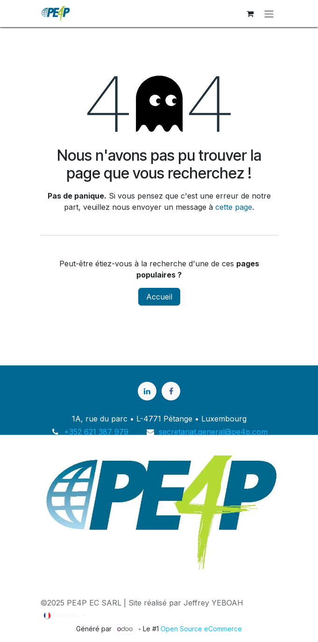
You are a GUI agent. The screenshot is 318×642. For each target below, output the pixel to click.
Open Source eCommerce (201, 629)
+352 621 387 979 (96, 431)
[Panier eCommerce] (250, 13)
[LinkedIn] (147, 391)
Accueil (159, 296)
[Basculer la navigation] (269, 13)
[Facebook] (171, 391)
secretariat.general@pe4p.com (213, 431)
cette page (233, 207)
